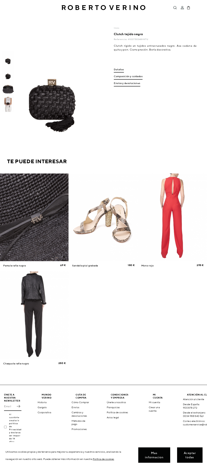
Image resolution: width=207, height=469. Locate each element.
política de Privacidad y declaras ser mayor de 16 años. (15, 432)
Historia (42, 402)
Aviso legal (113, 417)
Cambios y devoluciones (79, 414)
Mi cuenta (154, 402)
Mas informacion (154, 455)
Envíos (75, 407)
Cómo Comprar (80, 402)
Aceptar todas (190, 455)
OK (18, 406)
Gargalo (42, 407)
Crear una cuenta (154, 409)
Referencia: (121, 39)
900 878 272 (190, 407)
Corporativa (44, 412)
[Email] (9, 406)
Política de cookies (117, 412)
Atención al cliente (193, 399)
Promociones (79, 429)
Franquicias (113, 407)
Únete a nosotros (116, 402)
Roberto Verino (103, 7)
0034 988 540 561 (193, 415)
